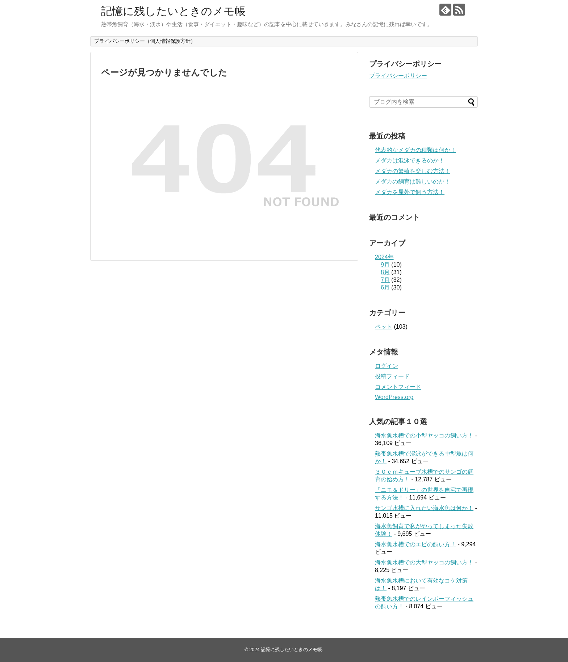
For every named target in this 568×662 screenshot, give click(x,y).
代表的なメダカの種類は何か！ (415, 150)
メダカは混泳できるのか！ (409, 160)
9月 (385, 265)
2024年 (384, 257)
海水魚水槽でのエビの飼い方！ (415, 544)
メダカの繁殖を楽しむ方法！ (412, 171)
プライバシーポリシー (398, 76)
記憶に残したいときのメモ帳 (173, 11)
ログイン (386, 366)
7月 (385, 280)
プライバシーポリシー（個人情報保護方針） (145, 41)
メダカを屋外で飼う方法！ (409, 192)
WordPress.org (394, 397)
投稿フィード (392, 376)
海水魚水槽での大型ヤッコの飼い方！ (424, 562)
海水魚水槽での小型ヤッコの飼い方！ (424, 435)
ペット (383, 327)
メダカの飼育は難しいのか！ (412, 181)
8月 (385, 272)
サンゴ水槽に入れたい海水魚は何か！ (424, 508)
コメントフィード (398, 387)
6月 (385, 287)
